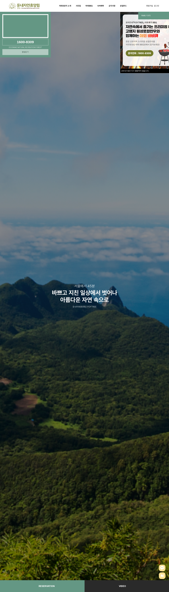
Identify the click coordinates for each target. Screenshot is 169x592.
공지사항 (112, 6)
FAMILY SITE (153, 16)
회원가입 (149, 6)
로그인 (156, 6)
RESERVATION (47, 586)
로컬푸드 (123, 6)
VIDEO (122, 586)
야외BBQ (89, 6)
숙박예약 (100, 6)
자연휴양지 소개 (65, 6)
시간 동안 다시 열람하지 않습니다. (135, 71)
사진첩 (78, 6)
